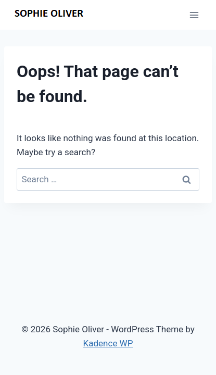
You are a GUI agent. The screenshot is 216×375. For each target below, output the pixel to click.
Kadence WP (108, 343)
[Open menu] (194, 15)
